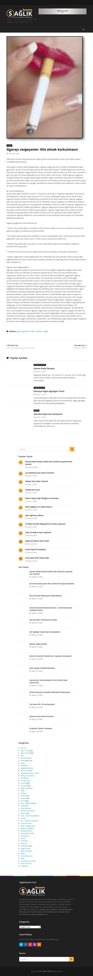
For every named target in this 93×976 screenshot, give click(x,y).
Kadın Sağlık (25, 813)
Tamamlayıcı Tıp (39, 388)
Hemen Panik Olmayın (44, 368)
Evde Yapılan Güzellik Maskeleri (42, 668)
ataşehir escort (56, 909)
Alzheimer (24, 765)
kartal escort (23, 914)
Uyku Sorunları (26, 863)
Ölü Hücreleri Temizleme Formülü (43, 620)
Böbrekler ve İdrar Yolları (30, 773)
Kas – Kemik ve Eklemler (29, 821)
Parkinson (24, 841)
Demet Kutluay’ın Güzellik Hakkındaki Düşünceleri (49, 692)
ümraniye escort (25, 912)
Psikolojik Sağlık (26, 846)
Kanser (36, 410)
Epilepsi (23, 793)
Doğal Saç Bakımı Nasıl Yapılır (37, 541)
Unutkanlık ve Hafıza (28, 861)
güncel (19, 331)
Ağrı (22, 755)
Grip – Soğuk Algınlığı (28, 803)
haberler (39, 331)
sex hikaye (32, 914)
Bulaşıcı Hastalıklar (28, 776)
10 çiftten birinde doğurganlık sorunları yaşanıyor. (45, 524)
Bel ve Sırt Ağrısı (27, 771)
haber (32, 331)
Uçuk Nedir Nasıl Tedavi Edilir (37, 558)
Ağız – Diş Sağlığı (27, 750)
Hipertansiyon (26, 808)
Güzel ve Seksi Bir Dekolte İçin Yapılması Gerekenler (50, 656)
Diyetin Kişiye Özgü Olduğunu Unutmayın (42, 498)
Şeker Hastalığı (26, 851)
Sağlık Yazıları (26, 848)
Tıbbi (22, 858)
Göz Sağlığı (25, 801)
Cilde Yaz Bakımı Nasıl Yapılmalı (38, 532)
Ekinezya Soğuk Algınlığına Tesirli (49, 391)
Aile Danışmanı (26, 758)
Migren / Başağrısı (27, 828)
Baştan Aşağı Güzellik (38, 644)
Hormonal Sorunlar (28, 811)
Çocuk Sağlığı (25, 786)
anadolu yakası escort (39, 912)
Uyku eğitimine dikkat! (34, 515)
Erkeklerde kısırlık (32, 490)
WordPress (34, 971)
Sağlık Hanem (57, 971)
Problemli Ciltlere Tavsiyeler (40, 728)
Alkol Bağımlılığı (26, 760)
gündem (26, 331)
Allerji (23, 763)
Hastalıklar (25, 806)
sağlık (45, 331)
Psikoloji (24, 843)
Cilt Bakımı (25, 778)
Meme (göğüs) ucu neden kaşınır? (38, 507)
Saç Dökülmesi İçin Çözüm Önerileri (39, 473)
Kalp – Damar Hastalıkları (30, 816)
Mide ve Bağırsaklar (28, 826)
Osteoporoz (25, 836)
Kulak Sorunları (26, 823)
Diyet (23, 791)
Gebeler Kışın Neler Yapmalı (36, 481)
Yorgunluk (24, 866)
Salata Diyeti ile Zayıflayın (35, 549)
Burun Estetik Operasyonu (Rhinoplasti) (45, 596)
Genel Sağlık (25, 798)
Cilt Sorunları (25, 781)
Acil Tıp (23, 748)
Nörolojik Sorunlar (27, 833)
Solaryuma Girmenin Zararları (41, 716)
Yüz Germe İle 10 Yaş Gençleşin (42, 704)
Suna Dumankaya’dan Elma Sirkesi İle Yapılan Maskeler (51, 583)
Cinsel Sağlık (25, 783)
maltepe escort (45, 909)
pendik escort (67, 909)
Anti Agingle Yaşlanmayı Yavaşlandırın (44, 632)
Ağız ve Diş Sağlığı (27, 753)
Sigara (9, 145)
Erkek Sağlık (25, 796)
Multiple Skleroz (27, 831)
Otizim (23, 838)
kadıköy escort (53, 912)
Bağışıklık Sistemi (39, 365)
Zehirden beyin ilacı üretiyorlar (48, 414)
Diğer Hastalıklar (27, 788)
